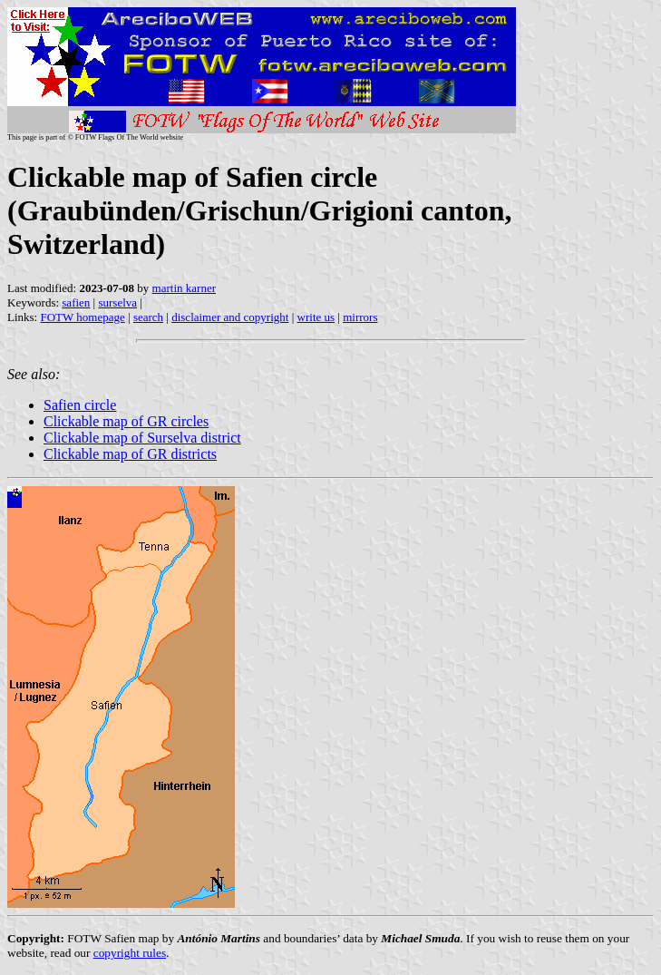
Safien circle (80, 405)
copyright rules (129, 953)
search (148, 317)
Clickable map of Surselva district (142, 437)
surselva (117, 302)
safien (76, 302)
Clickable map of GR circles (126, 421)
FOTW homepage (82, 317)
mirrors (360, 317)
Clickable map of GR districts (130, 454)
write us (316, 317)
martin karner (184, 288)
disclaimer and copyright (229, 317)
